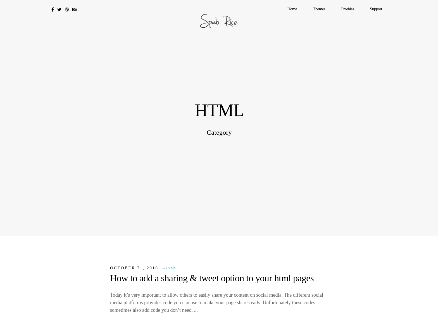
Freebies (361, 18)
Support (381, 18)
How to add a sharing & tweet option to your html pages (212, 278)
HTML (171, 268)
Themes (342, 18)
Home (324, 18)
